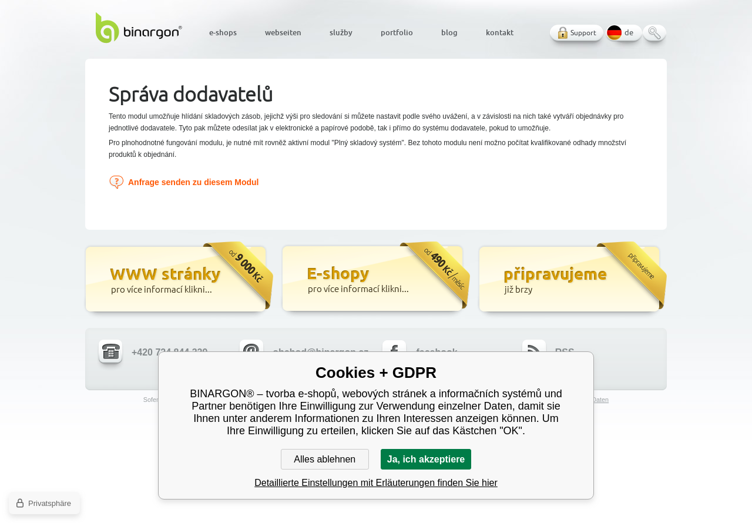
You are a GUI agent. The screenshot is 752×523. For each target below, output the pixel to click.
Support (583, 32)
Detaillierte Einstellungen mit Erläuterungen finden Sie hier (376, 483)
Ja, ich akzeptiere (426, 459)
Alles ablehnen (324, 459)
